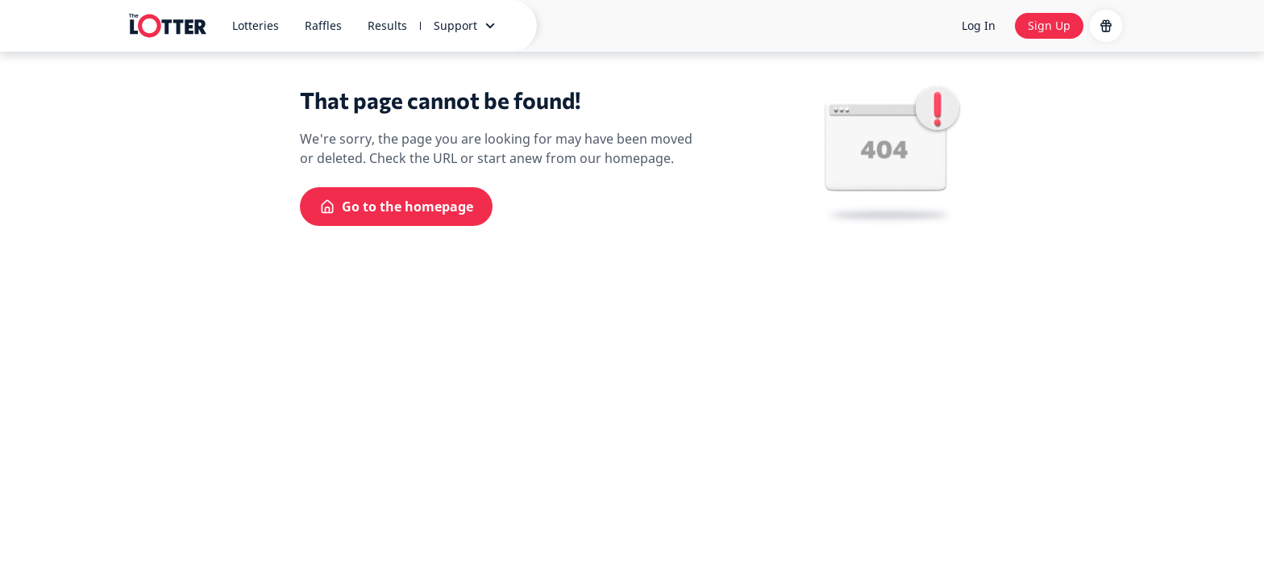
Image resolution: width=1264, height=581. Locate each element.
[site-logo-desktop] (167, 25)
